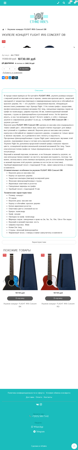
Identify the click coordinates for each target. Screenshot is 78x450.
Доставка (30, 397)
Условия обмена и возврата (58, 393)
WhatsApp (38, 427)
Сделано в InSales (39, 446)
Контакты (48, 397)
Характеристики (39, 319)
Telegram (40, 431)
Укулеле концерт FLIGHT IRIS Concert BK (20, 382)
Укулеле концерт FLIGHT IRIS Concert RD (58, 382)
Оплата (39, 397)
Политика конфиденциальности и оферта (26, 393)
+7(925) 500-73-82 (40, 416)
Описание (39, 167)
